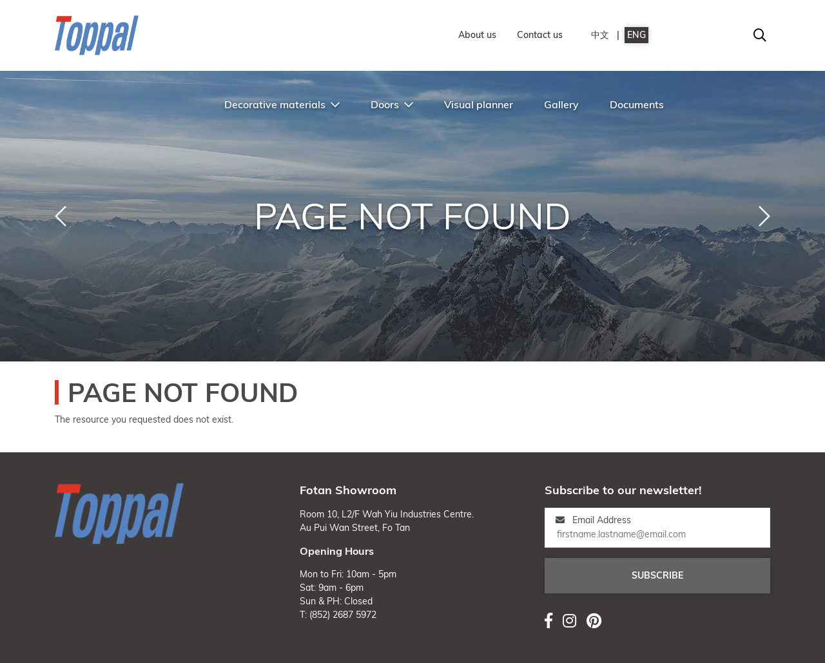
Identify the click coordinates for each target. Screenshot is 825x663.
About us (477, 35)
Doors (392, 104)
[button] (60, 216)
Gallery (561, 104)
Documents (637, 104)
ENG (636, 35)
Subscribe (657, 575)
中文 (600, 35)
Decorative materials (282, 104)
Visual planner (478, 104)
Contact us (540, 35)
